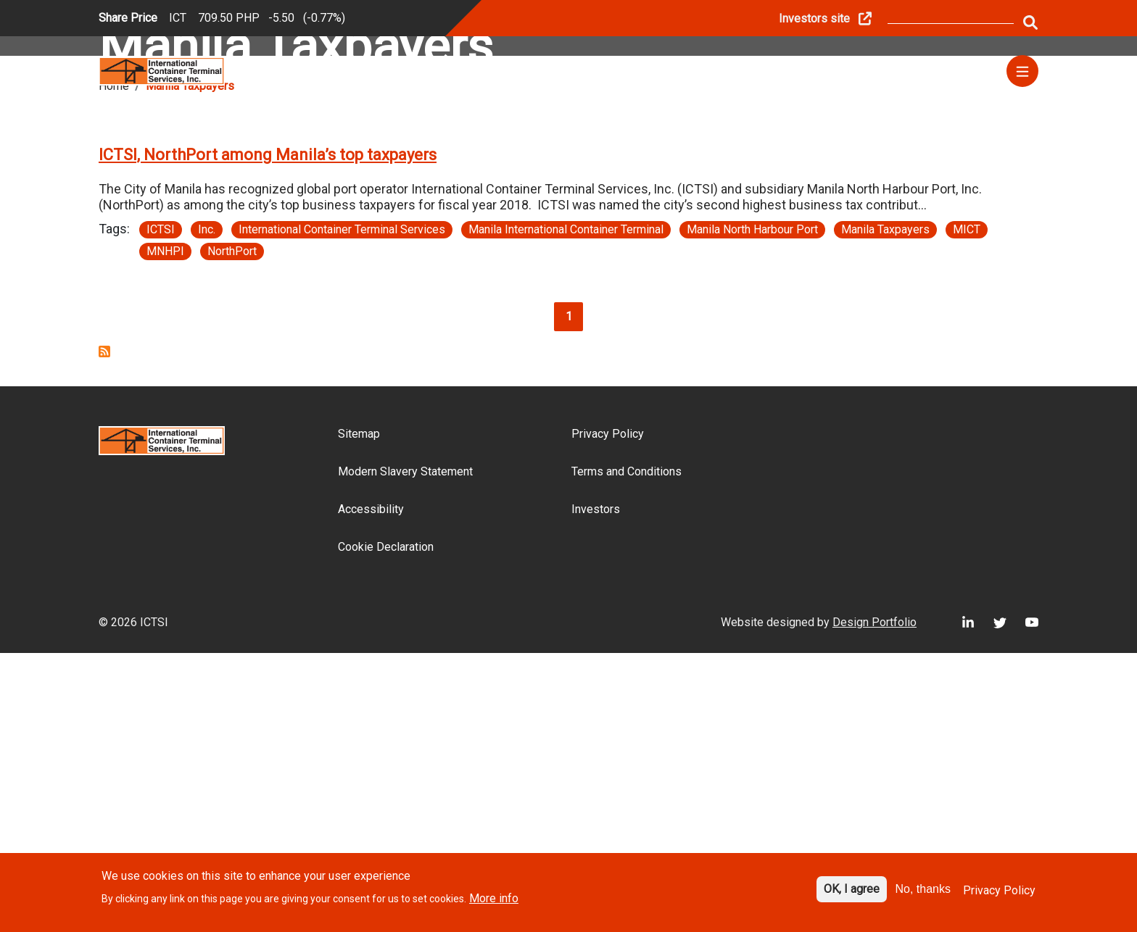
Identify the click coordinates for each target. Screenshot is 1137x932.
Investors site (814, 18)
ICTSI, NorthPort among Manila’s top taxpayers (268, 434)
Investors (595, 788)
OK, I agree (852, 890)
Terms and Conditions (626, 750)
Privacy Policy (607, 713)
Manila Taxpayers (885, 508)
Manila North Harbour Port (752, 508)
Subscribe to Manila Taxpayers (104, 630)
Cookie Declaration (386, 826)
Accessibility (371, 788)
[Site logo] (162, 70)
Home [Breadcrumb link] (114, 365)
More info (493, 900)
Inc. (206, 508)
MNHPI (165, 530)
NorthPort (232, 530)
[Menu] (1022, 71)
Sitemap (359, 713)
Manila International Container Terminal (565, 508)
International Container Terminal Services (342, 508)
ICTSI (160, 508)
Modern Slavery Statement (405, 750)
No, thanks (923, 890)
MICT (966, 508)
